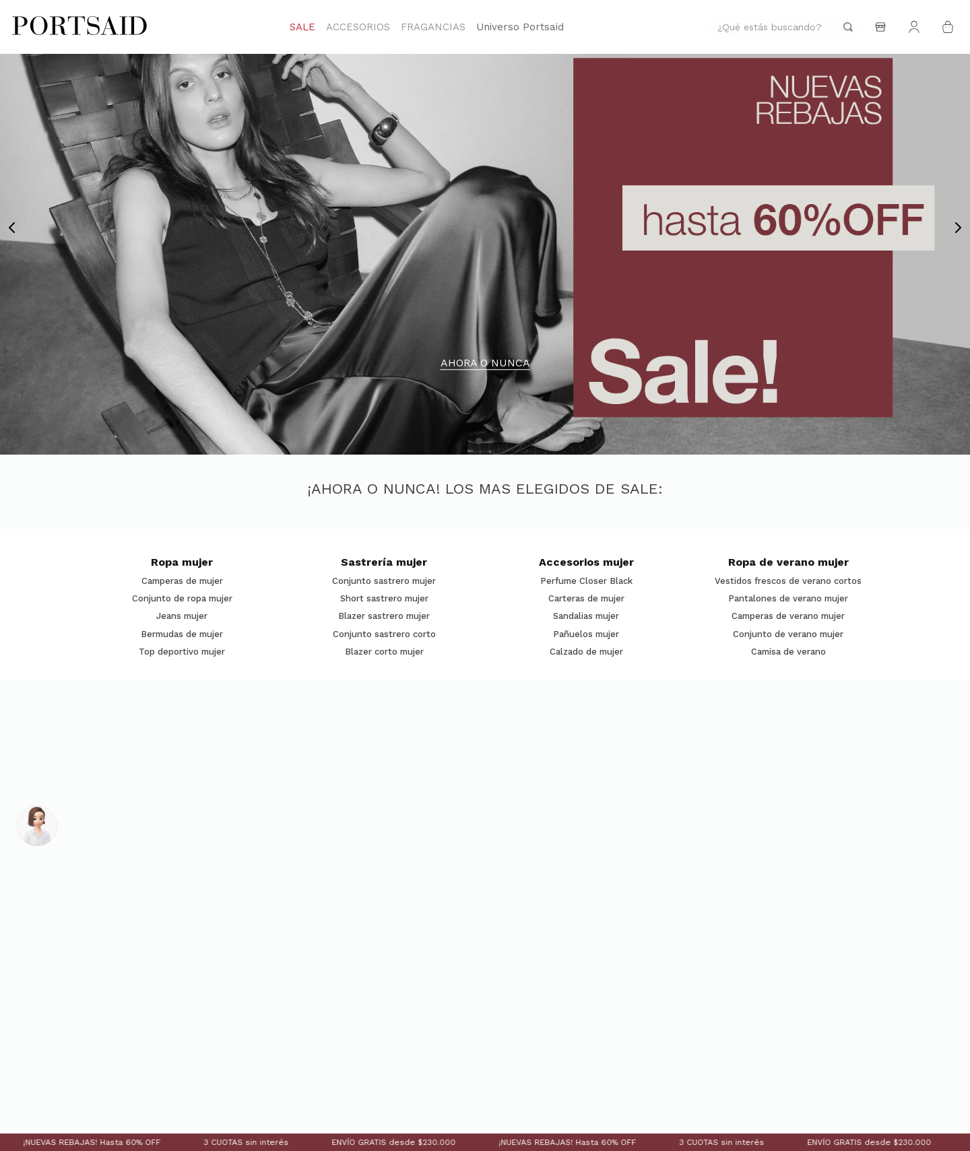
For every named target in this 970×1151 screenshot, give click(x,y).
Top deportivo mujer (182, 652)
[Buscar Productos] (848, 27)
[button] (479, 441)
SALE (302, 27)
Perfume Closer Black (586, 581)
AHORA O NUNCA (485, 363)
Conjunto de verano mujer (788, 634)
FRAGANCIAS (433, 27)
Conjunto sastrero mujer (384, 581)
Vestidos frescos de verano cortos (788, 581)
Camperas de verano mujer (788, 616)
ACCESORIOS (358, 27)
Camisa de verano (788, 652)
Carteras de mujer (586, 598)
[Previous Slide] (12, 228)
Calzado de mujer (586, 652)
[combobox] (785, 27)
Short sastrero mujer (384, 598)
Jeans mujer (181, 616)
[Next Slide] (957, 228)
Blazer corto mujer (384, 652)
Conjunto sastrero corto (384, 634)
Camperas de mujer (182, 581)
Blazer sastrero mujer (384, 616)
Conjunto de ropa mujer (182, 598)
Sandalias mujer (586, 616)
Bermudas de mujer (182, 634)
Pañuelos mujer (586, 634)
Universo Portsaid (520, 27)
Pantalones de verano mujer (788, 598)
